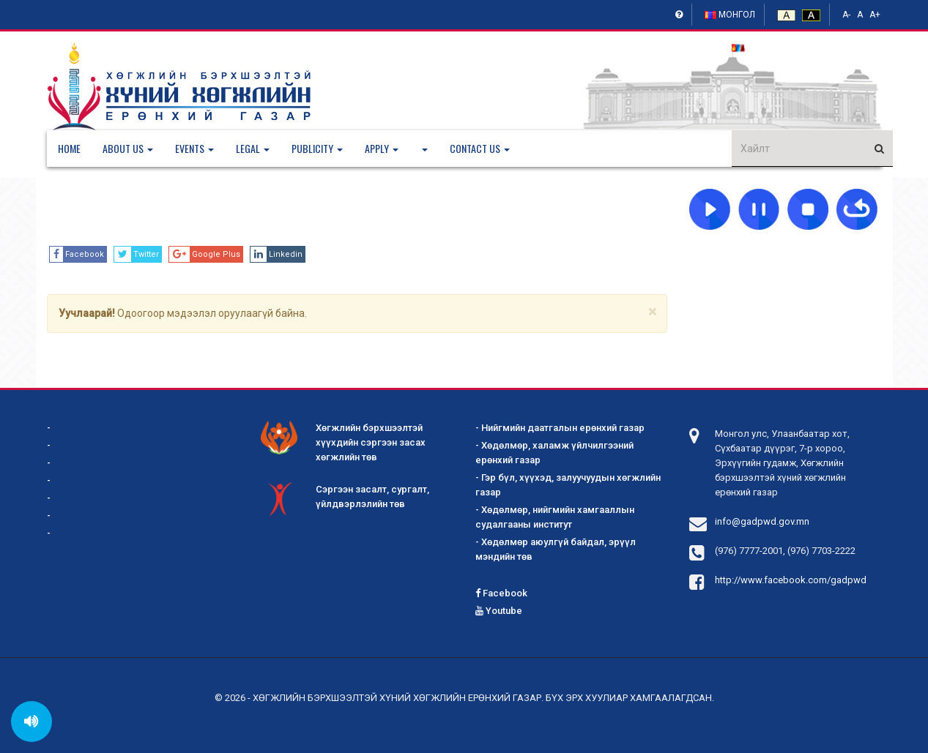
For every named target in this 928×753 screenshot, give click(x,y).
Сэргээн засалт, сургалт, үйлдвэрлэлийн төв (345, 497)
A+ (874, 15)
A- (846, 15)
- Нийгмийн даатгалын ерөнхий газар (560, 427)
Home (69, 148)
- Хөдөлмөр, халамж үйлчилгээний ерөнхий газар (554, 452)
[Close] (652, 312)
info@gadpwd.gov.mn (762, 521)
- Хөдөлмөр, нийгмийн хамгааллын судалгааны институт (554, 517)
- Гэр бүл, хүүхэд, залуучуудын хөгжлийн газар (568, 485)
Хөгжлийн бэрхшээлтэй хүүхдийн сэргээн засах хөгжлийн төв (343, 441)
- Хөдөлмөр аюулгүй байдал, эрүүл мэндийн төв (555, 549)
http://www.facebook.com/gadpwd (790, 579)
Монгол (730, 15)
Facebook (501, 593)
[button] (139, 148)
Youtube (498, 610)
